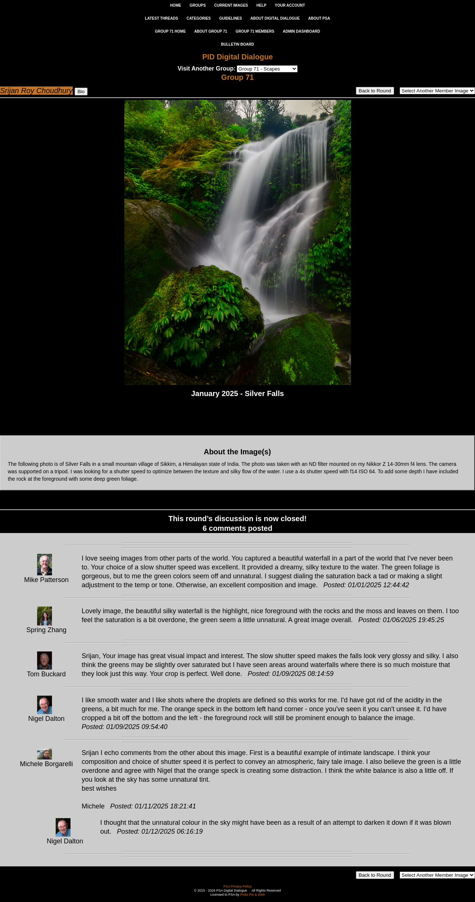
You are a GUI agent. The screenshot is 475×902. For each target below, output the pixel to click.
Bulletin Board (237, 44)
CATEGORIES (199, 18)
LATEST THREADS (161, 18)
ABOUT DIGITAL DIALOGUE (275, 18)
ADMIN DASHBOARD (301, 31)
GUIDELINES (230, 18)
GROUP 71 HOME (170, 31)
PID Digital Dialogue (237, 57)
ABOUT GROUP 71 (210, 31)
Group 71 (237, 77)
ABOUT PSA (319, 18)
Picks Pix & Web (252, 894)
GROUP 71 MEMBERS (255, 31)
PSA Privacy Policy (237, 886)
